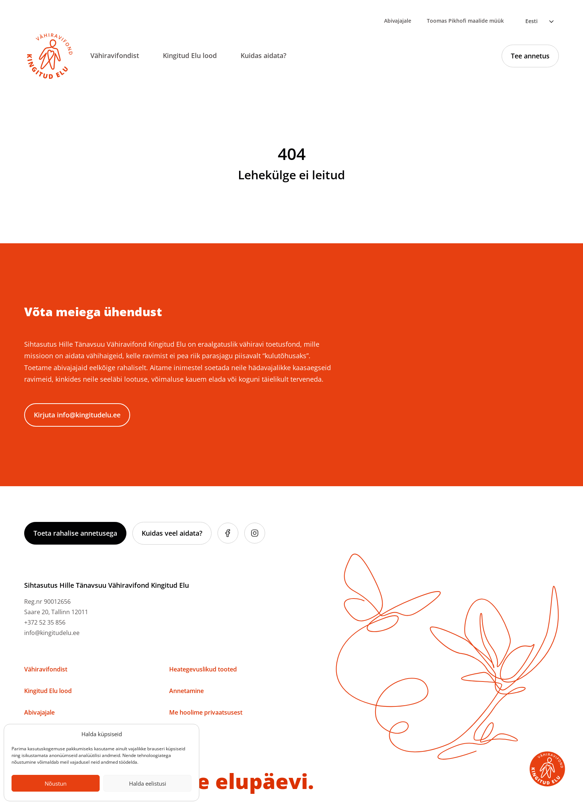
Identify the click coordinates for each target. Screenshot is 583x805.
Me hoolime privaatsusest (205, 712)
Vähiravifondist (114, 55)
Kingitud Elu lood (190, 55)
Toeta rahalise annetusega (75, 533)
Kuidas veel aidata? (172, 533)
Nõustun (56, 783)
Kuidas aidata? (263, 55)
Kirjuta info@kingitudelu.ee (77, 414)
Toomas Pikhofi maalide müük (465, 20)
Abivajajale (397, 20)
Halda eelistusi (147, 783)
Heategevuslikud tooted (203, 669)
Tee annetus (530, 55)
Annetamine (186, 691)
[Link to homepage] (49, 56)
